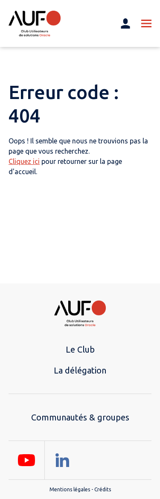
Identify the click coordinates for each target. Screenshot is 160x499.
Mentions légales (69, 489)
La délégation (80, 370)
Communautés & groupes (80, 417)
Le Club (80, 349)
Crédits (102, 489)
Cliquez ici (24, 161)
